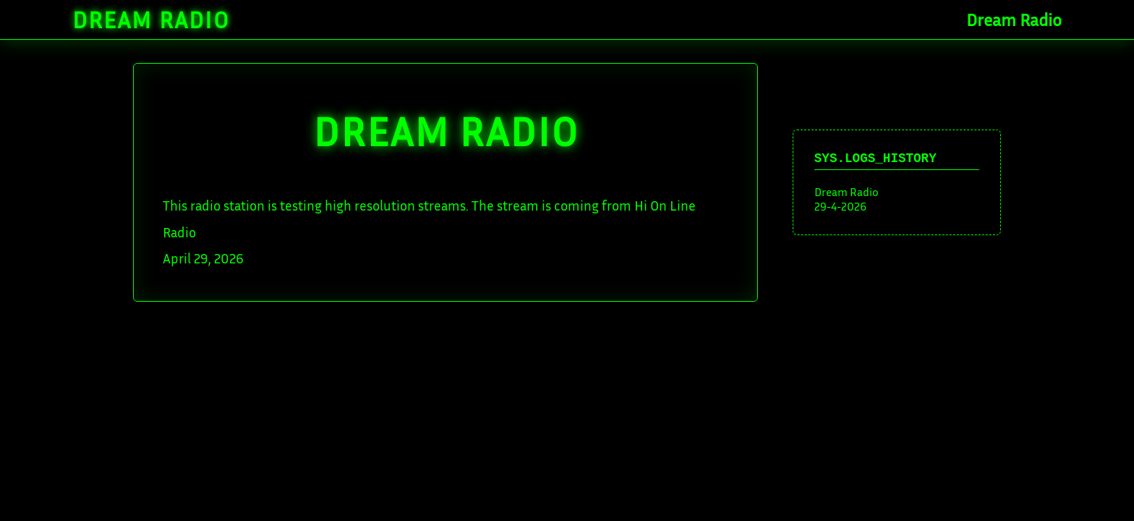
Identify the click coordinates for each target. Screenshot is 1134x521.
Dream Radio (151, 19)
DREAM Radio (446, 130)
